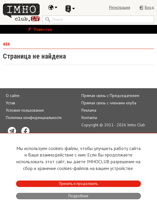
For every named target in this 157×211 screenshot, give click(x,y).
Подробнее (78, 195)
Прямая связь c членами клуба (108, 103)
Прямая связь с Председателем (110, 95)
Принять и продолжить (78, 183)
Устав (10, 103)
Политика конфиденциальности (34, 117)
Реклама (88, 110)
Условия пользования (25, 110)
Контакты (89, 117)
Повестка (39, 29)
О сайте (13, 95)
